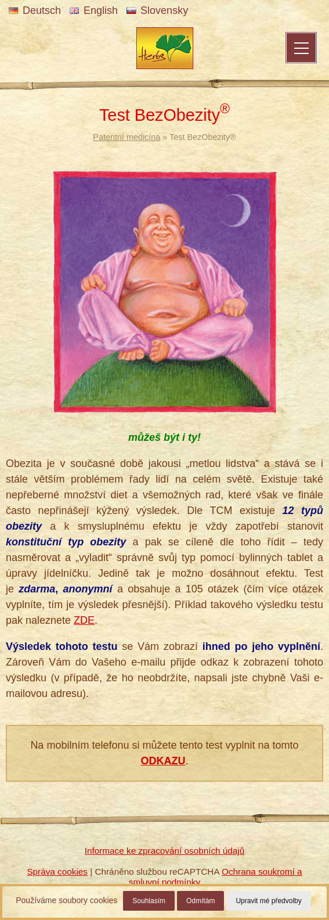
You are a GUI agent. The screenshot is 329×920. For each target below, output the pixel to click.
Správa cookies (57, 871)
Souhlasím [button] (148, 901)
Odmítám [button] (200, 901)
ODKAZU (162, 761)
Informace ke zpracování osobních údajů (165, 851)
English (94, 10)
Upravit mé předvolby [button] (268, 901)
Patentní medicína (126, 137)
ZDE (84, 620)
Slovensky (157, 10)
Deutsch (35, 10)
